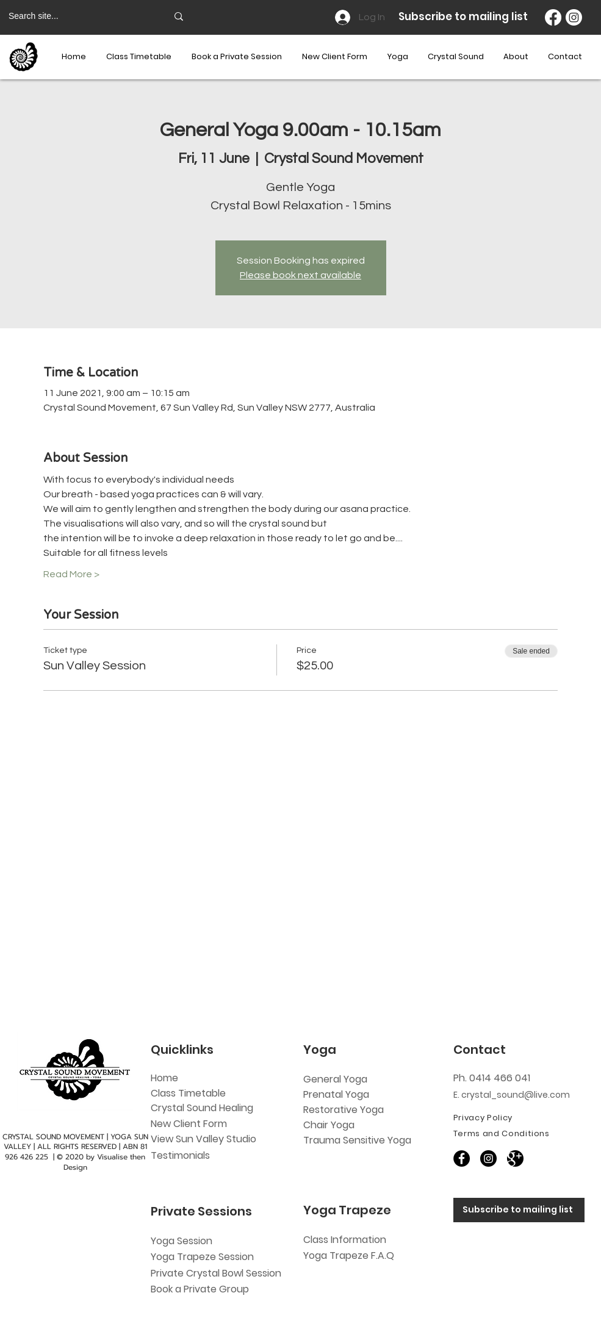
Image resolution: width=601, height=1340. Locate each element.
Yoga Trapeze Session (202, 1257)
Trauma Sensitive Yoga (357, 1140)
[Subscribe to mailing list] (519, 1210)
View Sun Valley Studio (203, 1139)
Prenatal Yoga (336, 1094)
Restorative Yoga (343, 1110)
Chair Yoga (328, 1125)
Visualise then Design (104, 1162)
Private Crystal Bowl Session (216, 1273)
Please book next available (300, 275)
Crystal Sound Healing (202, 1108)
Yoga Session (181, 1241)
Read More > (71, 574)
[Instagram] (574, 17)
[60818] (515, 1158)
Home (164, 1078)
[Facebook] (553, 17)
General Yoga (335, 1079)
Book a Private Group (201, 1289)
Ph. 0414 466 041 (491, 1078)
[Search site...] (79, 16)
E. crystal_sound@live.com (511, 1095)
